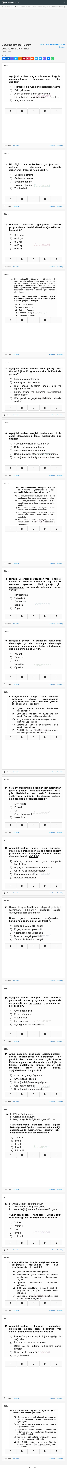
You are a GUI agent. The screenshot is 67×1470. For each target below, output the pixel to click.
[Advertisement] (33, 24)
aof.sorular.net (7, 6)
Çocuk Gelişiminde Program (22, 6)
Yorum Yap (16, 145)
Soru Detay (60, 145)
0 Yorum (7, 145)
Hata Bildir (52, 145)
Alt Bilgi (32, 1467)
